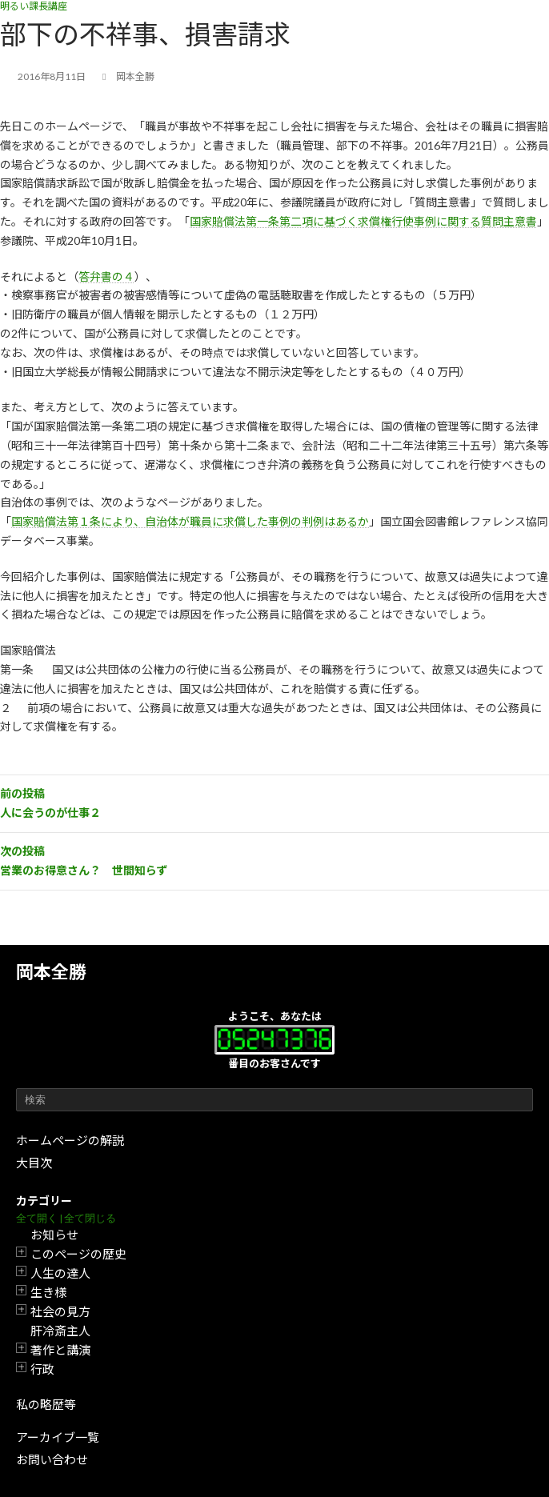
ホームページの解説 (70, 1140)
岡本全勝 (51, 972)
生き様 (48, 1292)
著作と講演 (60, 1350)
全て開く (37, 1218)
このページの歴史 (78, 1254)
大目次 (34, 1162)
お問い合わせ (52, 1459)
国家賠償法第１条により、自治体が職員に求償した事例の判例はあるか (190, 521)
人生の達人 (60, 1273)
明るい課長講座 (33, 6)
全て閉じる (90, 1218)
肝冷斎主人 (60, 1330)
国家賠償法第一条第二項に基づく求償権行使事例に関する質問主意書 (363, 221)
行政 (42, 1369)
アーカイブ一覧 (57, 1437)
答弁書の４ (106, 276)
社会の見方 (60, 1311)
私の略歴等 (46, 1404)
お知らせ (54, 1234)
